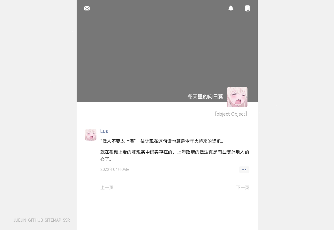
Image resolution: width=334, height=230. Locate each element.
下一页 (242, 187)
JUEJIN (19, 220)
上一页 (107, 187)
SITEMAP (53, 220)
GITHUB (35, 220)
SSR (66, 220)
